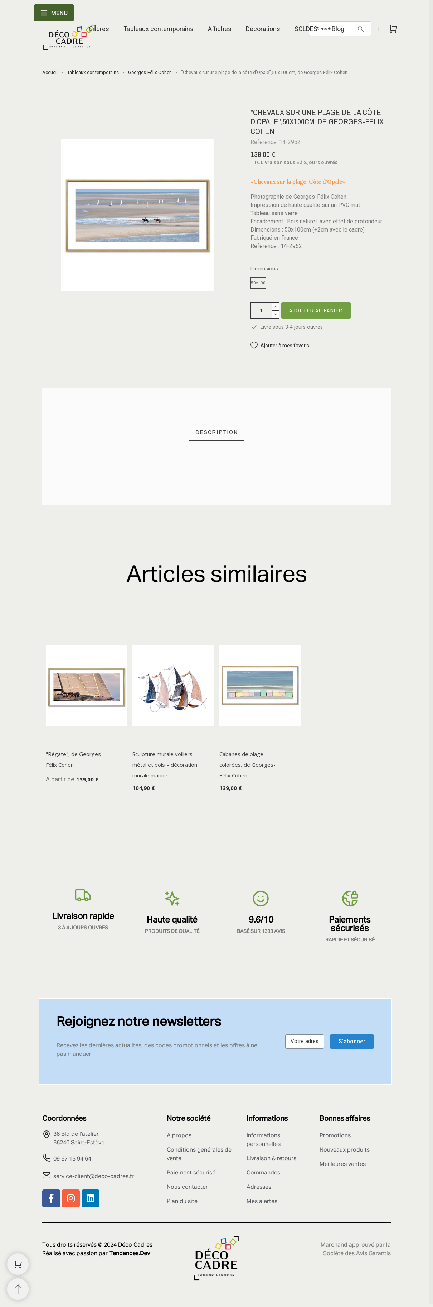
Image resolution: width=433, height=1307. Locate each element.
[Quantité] (261, 310)
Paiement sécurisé (191, 1173)
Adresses (259, 1187)
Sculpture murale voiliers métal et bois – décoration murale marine (164, 764)
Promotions (335, 1136)
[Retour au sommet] (18, 1289)
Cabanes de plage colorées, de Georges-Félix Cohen (247, 764)
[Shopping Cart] (18, 1264)
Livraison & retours (271, 1159)
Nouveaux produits (345, 1150)
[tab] (216, 432)
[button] (279, 346)
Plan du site (182, 1201)
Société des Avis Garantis (357, 1254)
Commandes (263, 1173)
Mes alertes (262, 1201)
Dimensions (264, 269)
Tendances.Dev (129, 1254)
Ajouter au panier (316, 310)
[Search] (360, 29)
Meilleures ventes (343, 1164)
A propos (179, 1136)
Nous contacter (187, 1187)
